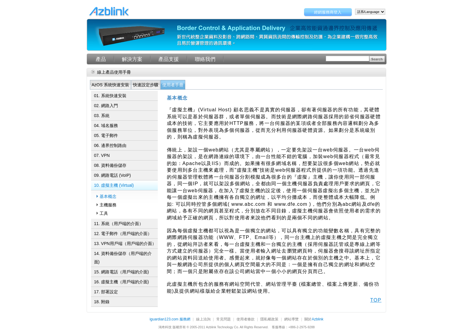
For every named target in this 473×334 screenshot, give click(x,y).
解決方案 (132, 59)
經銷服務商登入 (327, 12)
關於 (313, 319)
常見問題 (223, 319)
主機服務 (108, 204)
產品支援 (168, 59)
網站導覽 (291, 319)
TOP (375, 300)
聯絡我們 (205, 59)
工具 (104, 213)
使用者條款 (246, 319)
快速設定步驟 (145, 84)
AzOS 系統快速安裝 (110, 84)
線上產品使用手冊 (114, 72)
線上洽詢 (203, 319)
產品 (101, 59)
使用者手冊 (172, 84)
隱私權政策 (269, 319)
